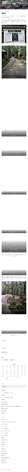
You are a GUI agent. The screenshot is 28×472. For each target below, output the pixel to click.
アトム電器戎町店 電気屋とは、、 (9, 359)
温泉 (2, 444)
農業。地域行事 (4, 457)
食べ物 (3, 462)
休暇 (2, 437)
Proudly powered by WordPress (6, 469)
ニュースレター (4, 430)
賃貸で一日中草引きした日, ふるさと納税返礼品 (11, 406)
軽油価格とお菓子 (5, 404)
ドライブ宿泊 (4, 428)
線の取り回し (4, 401)
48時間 (3, 399)
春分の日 (3, 413)
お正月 (3, 419)
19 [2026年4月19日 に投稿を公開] (3, 374)
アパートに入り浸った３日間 (7, 397)
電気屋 (3, 460)
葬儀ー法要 (4, 340)
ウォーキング (4, 424)
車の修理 (3, 395)
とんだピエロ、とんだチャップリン (8, 421)
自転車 (3, 451)
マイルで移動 (4, 435)
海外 (2, 442)
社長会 (3, 448)
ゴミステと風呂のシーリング (7, 392)
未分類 (3, 439)
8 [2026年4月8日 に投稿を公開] (14, 370)
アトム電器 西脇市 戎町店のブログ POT (12, 3)
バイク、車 (4, 433)
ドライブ (3, 426)
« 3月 (7, 378)
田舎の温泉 (4, 410)
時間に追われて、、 (5, 408)
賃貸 (2, 455)
